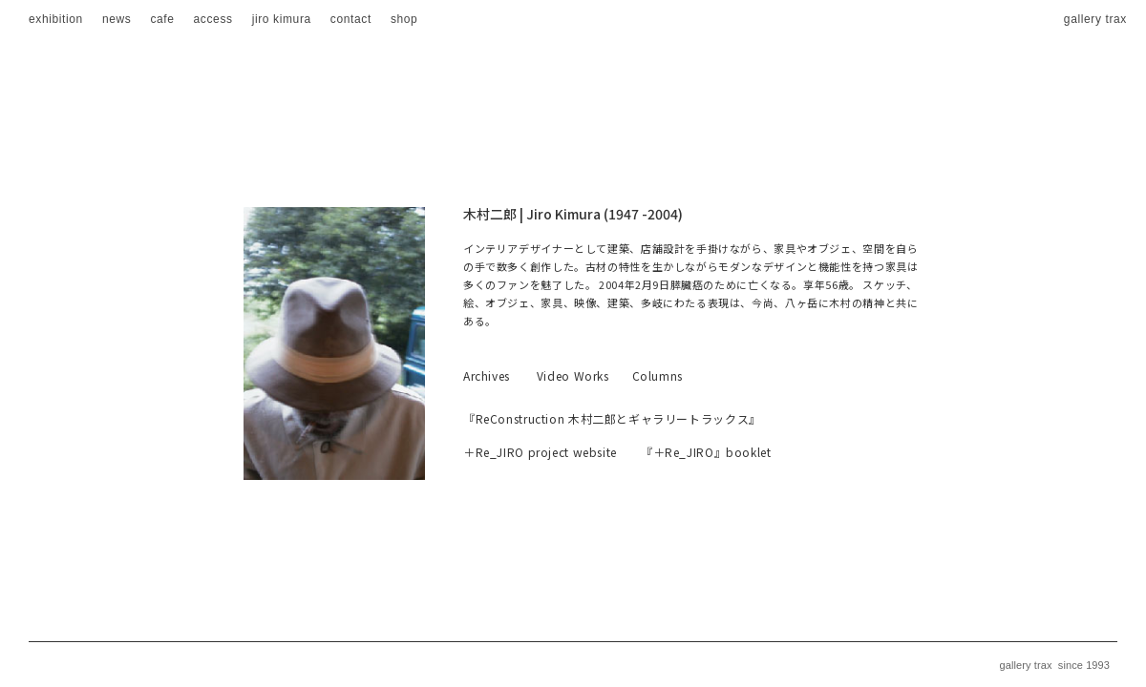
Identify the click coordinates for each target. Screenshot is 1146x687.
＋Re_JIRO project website (540, 452)
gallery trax (1095, 19)
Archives (486, 375)
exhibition (56, 19)
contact (350, 19)
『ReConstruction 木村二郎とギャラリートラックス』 (612, 418)
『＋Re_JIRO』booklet (706, 452)
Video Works (573, 375)
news (117, 19)
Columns (657, 375)
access (213, 19)
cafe (162, 19)
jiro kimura (281, 19)
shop (404, 19)
